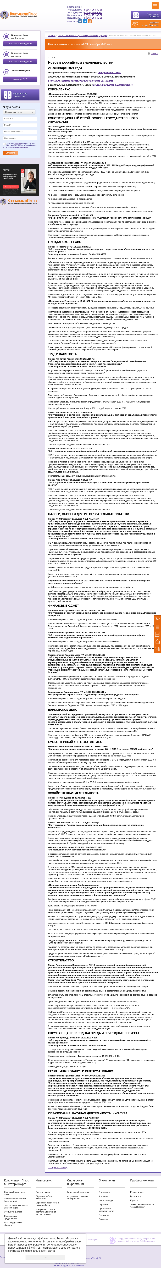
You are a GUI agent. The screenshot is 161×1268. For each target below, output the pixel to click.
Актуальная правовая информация (77, 1197)
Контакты (103, 1196)
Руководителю (137, 1192)
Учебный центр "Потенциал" (86, 1239)
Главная (52, 35)
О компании (104, 1192)
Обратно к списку (57, 1167)
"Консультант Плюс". (109, 72)
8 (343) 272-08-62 (93, 15)
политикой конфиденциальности (15, 147)
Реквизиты (104, 1215)
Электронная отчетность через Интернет (142, 1205)
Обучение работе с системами (45, 1197)
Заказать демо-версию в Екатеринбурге (16, 1206)
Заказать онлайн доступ (20, 43)
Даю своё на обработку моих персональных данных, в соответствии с (20, 145)
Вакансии (103, 1219)
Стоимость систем (13, 1212)
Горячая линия (43, 1192)
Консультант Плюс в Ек (106, 85)
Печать (154, 53)
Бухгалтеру (135, 1196)
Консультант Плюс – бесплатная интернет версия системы (46, 1212)
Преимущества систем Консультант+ (15, 1199)
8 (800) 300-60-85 (93, 12)
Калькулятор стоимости (153, 15)
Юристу (134, 1200)
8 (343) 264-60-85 (93, 9)
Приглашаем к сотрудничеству (106, 1209)
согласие (17, 143)
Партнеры (103, 1204)
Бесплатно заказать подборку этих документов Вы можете (81, 81)
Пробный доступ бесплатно (150, 23)
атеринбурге (126, 85)
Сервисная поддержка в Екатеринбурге (47, 1204)
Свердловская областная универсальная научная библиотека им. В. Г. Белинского (136, 1240)
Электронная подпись (20, 71)
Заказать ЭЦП (20, 79)
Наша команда (106, 1200)
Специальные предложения (10, 1217)
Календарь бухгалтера (78, 1192)
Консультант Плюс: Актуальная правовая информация (82, 35)
